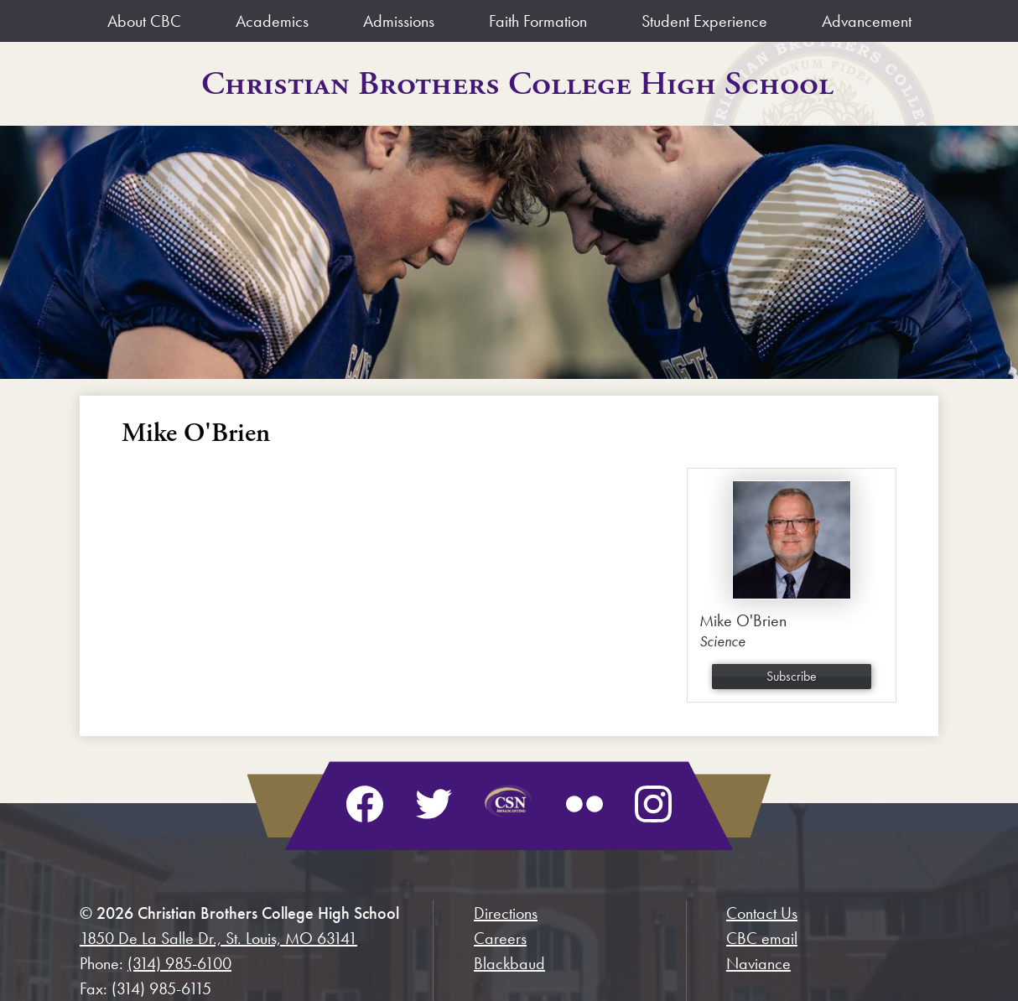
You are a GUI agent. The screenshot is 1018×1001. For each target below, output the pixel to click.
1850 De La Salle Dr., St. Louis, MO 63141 (218, 938)
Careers (500, 938)
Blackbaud (509, 963)
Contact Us (761, 913)
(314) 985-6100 (179, 963)
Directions (506, 913)
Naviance (758, 963)
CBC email (761, 938)
